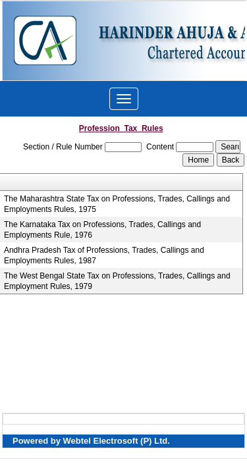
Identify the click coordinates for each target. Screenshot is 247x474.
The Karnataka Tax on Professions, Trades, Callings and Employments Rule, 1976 (102, 230)
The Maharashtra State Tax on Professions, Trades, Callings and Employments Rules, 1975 (117, 204)
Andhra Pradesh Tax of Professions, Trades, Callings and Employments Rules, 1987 (104, 255)
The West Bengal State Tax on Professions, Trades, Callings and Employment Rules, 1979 (117, 281)
